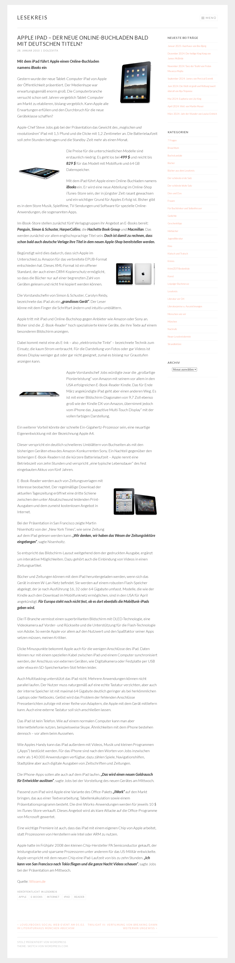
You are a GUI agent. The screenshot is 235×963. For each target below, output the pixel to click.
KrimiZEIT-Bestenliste (179, 268)
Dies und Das (175, 193)
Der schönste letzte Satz (180, 185)
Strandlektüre (174, 344)
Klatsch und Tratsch (178, 253)
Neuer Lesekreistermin (179, 336)
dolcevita (50, 50)
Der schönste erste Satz (180, 178)
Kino (170, 246)
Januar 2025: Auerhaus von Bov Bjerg (187, 46)
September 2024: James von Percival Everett (190, 78)
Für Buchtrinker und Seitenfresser (185, 208)
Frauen (171, 200)
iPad (67, 896)
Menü (211, 17)
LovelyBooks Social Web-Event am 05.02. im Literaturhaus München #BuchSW (51, 926)
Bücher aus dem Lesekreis (181, 170)
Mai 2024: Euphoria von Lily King (184, 98)
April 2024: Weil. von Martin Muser (186, 106)
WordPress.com (56, 946)
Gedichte (172, 215)
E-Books (37, 896)
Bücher (171, 163)
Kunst (171, 276)
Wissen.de (37, 881)
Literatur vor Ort (176, 298)
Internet (53, 896)
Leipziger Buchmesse (178, 283)
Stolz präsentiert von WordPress (41, 942)
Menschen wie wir (177, 314)
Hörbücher (173, 231)
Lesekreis (32, 17)
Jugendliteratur (175, 238)
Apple (23, 896)
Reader (79, 896)
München (172, 321)
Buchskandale (175, 155)
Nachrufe (172, 329)
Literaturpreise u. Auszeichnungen (185, 306)
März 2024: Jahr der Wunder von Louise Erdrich (192, 113)
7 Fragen (172, 140)
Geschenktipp (175, 223)
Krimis (171, 261)
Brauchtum (173, 147)
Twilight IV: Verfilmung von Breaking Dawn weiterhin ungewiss (123, 926)
